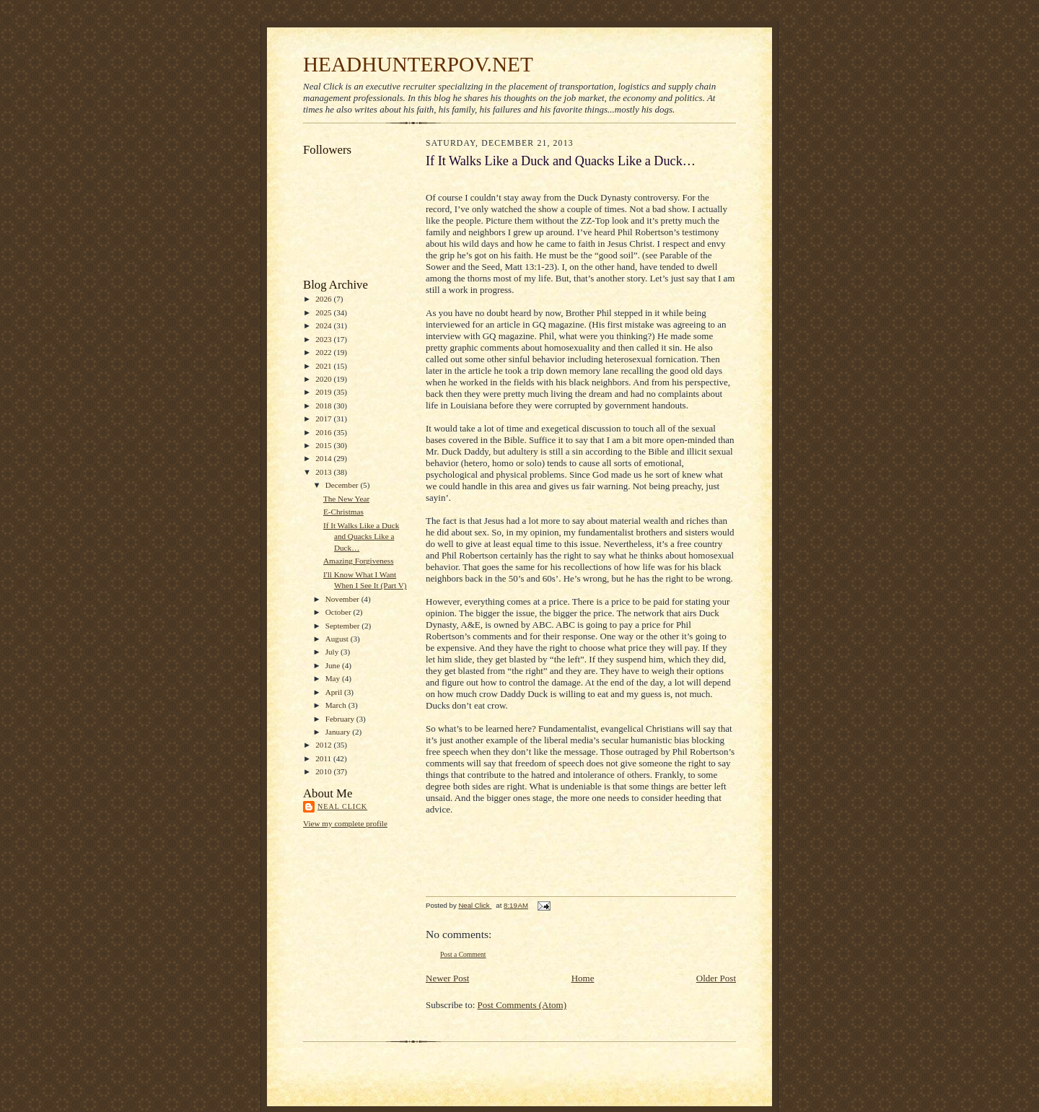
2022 (324, 352)
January (339, 731)
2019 (324, 392)
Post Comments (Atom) (522, 1004)
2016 (324, 432)
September (343, 625)
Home (583, 978)
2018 (324, 405)
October (339, 612)
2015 (324, 445)
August (338, 638)
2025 (324, 312)
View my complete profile (345, 823)
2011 (324, 758)
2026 (324, 298)
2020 (324, 379)
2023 (324, 339)
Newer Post (447, 978)
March (336, 705)
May (333, 678)
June (333, 665)
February (340, 718)
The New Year (346, 498)
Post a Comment (463, 954)
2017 (324, 418)
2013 (324, 472)
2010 (324, 771)
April (334, 692)
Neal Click (342, 806)
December (343, 485)
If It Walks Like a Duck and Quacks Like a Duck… (361, 536)
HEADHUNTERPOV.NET (418, 64)
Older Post (716, 978)
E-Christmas (343, 511)
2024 (324, 325)
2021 (324, 366)
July (333, 651)
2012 (324, 744)
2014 (324, 458)
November (343, 599)
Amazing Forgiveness (358, 560)
